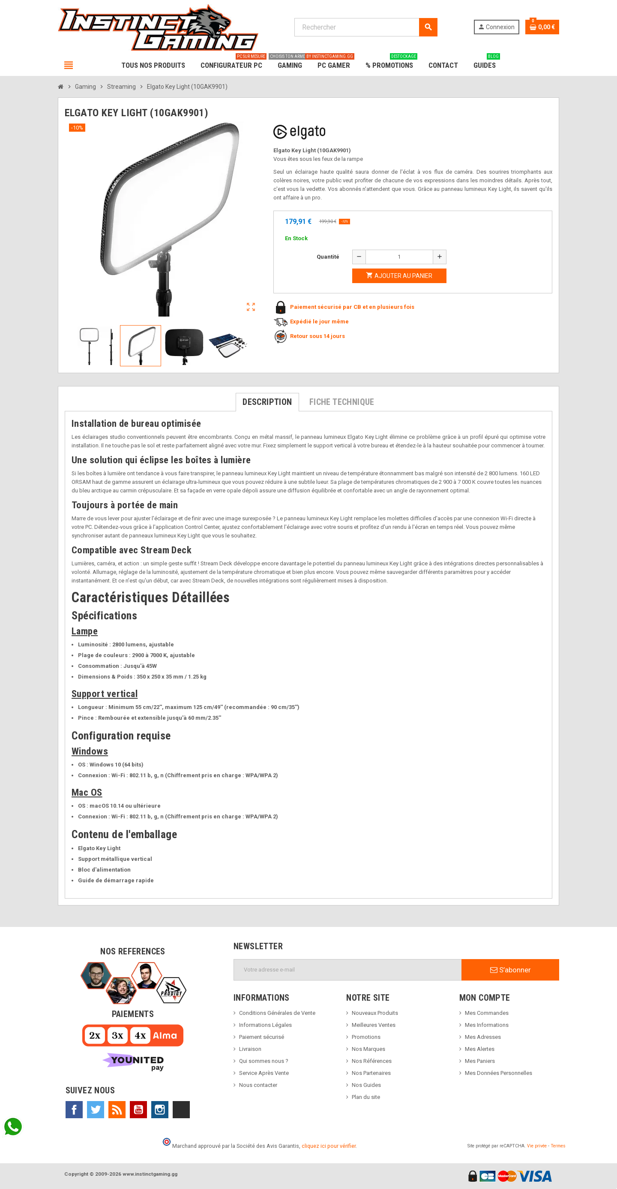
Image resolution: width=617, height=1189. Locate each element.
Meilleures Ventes (373, 1025)
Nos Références (372, 1061)
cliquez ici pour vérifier (329, 1146)
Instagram (159, 1109)
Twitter (95, 1109)
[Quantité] (399, 257)
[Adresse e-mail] (348, 970)
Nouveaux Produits (375, 1013)
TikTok (181, 1109)
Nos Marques (368, 1049)
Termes (558, 1146)
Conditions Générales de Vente (277, 1013)
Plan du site (366, 1097)
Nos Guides (366, 1085)
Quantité (328, 256)
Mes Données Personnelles (498, 1073)
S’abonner (510, 970)
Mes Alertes (479, 1049)
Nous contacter (258, 1085)
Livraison (250, 1049)
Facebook (74, 1109)
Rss (117, 1109)
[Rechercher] (365, 27)
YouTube (138, 1109)
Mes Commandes (487, 1013)
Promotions (366, 1037)
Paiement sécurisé (261, 1037)
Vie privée (537, 1146)
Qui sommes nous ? (263, 1061)
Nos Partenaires (371, 1073)
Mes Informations (487, 1025)
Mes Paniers (480, 1061)
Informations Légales (265, 1025)
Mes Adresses (483, 1037)
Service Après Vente (264, 1073)
